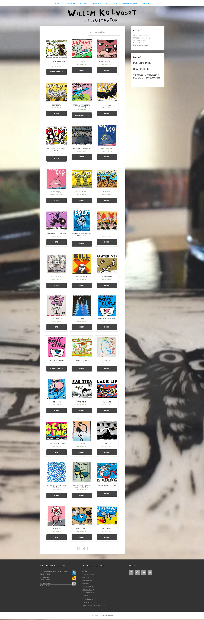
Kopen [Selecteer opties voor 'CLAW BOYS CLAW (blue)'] (106, 328)
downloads (85, 578)
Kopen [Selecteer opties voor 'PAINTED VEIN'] (106, 286)
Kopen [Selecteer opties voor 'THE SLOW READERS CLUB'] (106, 494)
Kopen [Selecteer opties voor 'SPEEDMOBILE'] (106, 538)
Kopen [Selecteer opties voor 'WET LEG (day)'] (56, 201)
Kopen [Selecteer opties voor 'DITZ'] (106, 453)
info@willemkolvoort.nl (142, 46)
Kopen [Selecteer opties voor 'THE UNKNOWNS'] (56, 286)
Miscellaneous (87, 590)
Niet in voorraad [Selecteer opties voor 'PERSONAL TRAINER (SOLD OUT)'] (56, 72)
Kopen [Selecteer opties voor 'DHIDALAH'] (81, 453)
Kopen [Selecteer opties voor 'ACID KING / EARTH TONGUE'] (56, 453)
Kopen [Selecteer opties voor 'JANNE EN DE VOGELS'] (106, 71)
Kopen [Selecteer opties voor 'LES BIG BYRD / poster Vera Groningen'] (56, 496)
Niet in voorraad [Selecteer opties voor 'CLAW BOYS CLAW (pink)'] (56, 369)
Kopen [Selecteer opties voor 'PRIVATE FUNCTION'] (81, 369)
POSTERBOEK (87, 593)
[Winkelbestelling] (104, 33)
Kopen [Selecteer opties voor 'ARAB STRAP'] (81, 411)
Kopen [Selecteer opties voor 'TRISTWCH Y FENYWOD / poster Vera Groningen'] (81, 496)
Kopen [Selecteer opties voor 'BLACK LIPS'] (106, 411)
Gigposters (85, 584)
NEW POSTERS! (141, 70)
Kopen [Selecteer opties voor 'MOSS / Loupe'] (106, 114)
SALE (84, 596)
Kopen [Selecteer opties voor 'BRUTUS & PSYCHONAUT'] (81, 157)
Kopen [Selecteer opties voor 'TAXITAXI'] (106, 243)
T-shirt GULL (86, 600)
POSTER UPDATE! (142, 64)
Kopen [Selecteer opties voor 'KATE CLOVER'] (56, 411)
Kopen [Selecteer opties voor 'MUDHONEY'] (106, 201)
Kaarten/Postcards (88, 587)
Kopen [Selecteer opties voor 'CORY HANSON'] (81, 201)
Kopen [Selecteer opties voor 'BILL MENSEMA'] (81, 286)
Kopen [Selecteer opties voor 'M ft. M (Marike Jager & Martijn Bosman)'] (56, 159)
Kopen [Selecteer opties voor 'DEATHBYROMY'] (56, 328)
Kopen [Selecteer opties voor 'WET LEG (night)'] (106, 157)
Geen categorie (87, 581)
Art (83, 572)
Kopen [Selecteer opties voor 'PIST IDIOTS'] (56, 114)
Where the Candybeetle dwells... (92, 606)
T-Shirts (84, 603)
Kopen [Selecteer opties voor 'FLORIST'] (106, 369)
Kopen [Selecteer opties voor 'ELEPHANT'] (81, 71)
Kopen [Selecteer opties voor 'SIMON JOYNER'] (81, 538)
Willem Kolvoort (102, 15)
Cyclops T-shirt (87, 575)
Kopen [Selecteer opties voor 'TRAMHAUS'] (56, 538)
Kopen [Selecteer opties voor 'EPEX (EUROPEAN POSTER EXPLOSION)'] (81, 244)
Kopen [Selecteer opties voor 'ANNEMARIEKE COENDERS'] (56, 243)
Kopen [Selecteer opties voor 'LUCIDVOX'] (81, 328)
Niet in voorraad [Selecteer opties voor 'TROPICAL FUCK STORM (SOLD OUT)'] (82, 116)
